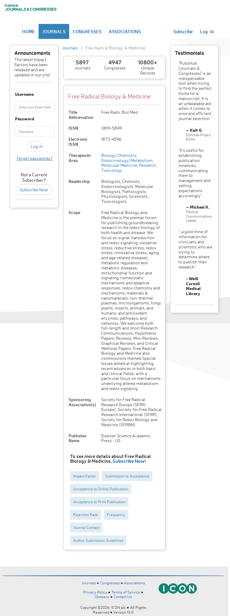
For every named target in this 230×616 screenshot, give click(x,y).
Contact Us (123, 596)
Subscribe (183, 31)
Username (17, 94)
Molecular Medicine (119, 165)
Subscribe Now (34, 189)
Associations (134, 582)
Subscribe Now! (129, 461)
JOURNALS (54, 31)
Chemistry (126, 155)
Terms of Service (125, 592)
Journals (70, 47)
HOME (28, 31)
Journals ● (90, 582)
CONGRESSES (87, 31)
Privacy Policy (95, 592)
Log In (207, 31)
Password (17, 119)
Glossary (102, 596)
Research (147, 165)
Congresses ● (112, 582)
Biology (108, 155)
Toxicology (111, 170)
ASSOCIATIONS (125, 31)
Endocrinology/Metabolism (126, 160)
